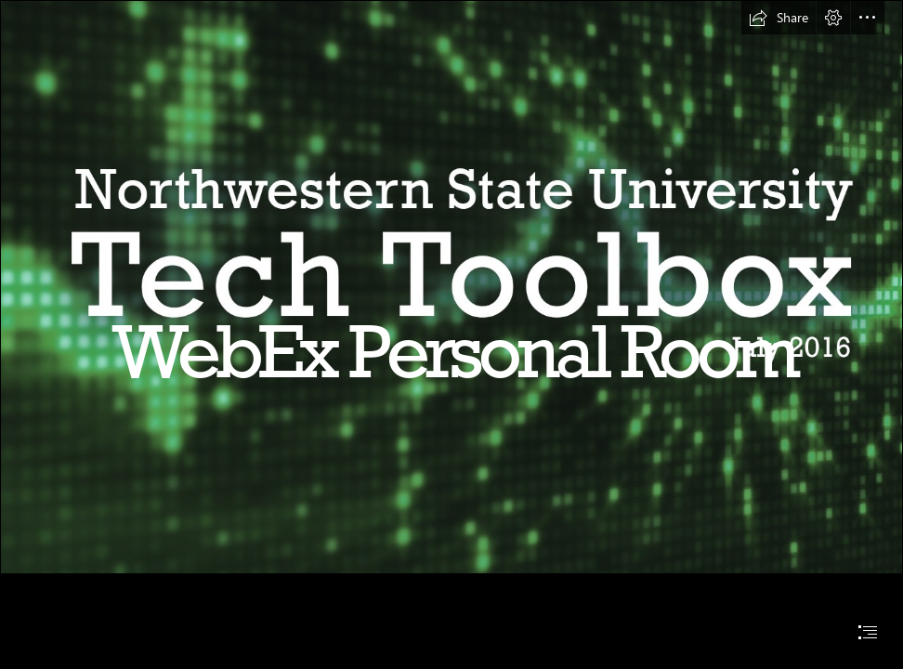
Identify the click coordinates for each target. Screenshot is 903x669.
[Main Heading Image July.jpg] (451, 287)
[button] (778, 17)
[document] (451, 334)
